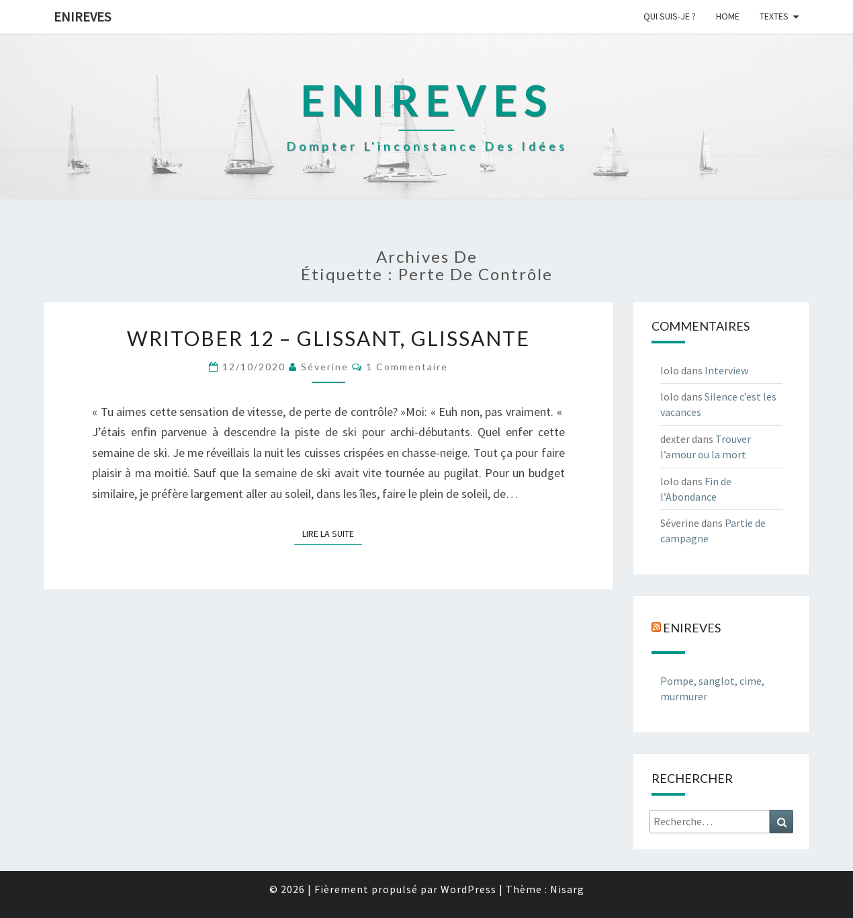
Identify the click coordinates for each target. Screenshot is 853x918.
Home (727, 16)
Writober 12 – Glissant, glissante (328, 338)
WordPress (468, 889)
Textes (774, 16)
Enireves (82, 16)
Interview (726, 370)
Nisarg (567, 889)
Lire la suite (332, 533)
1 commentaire (407, 366)
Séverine (325, 366)
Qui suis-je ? (669, 16)
